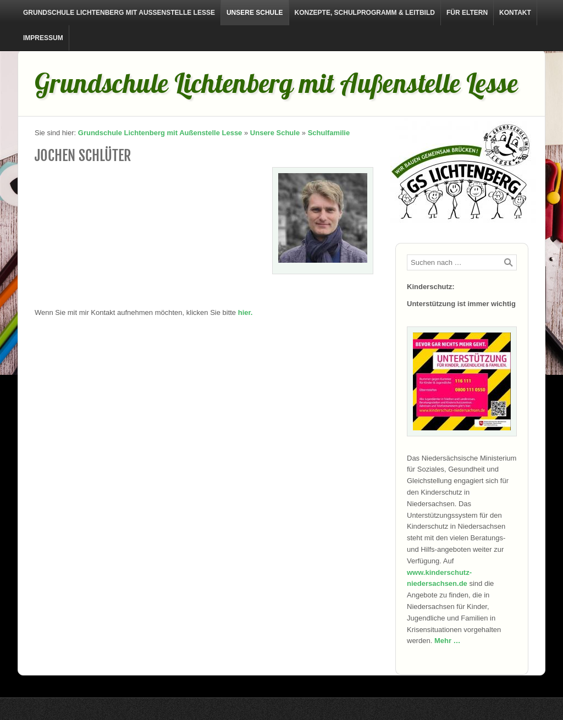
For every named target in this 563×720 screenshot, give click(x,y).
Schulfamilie (329, 133)
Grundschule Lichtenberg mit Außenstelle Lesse (119, 12)
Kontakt (515, 12)
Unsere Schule (255, 12)
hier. (245, 312)
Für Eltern (467, 12)
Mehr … (447, 640)
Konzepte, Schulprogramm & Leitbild (365, 12)
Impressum (43, 38)
